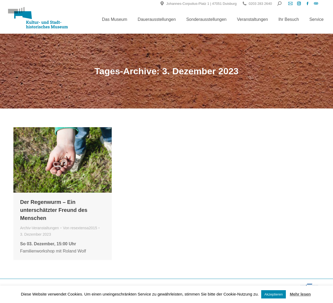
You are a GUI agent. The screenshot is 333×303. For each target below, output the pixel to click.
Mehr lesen (300, 294)
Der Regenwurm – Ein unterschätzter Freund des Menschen (53, 210)
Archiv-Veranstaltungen (39, 228)
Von (80, 228)
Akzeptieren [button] (273, 294)
